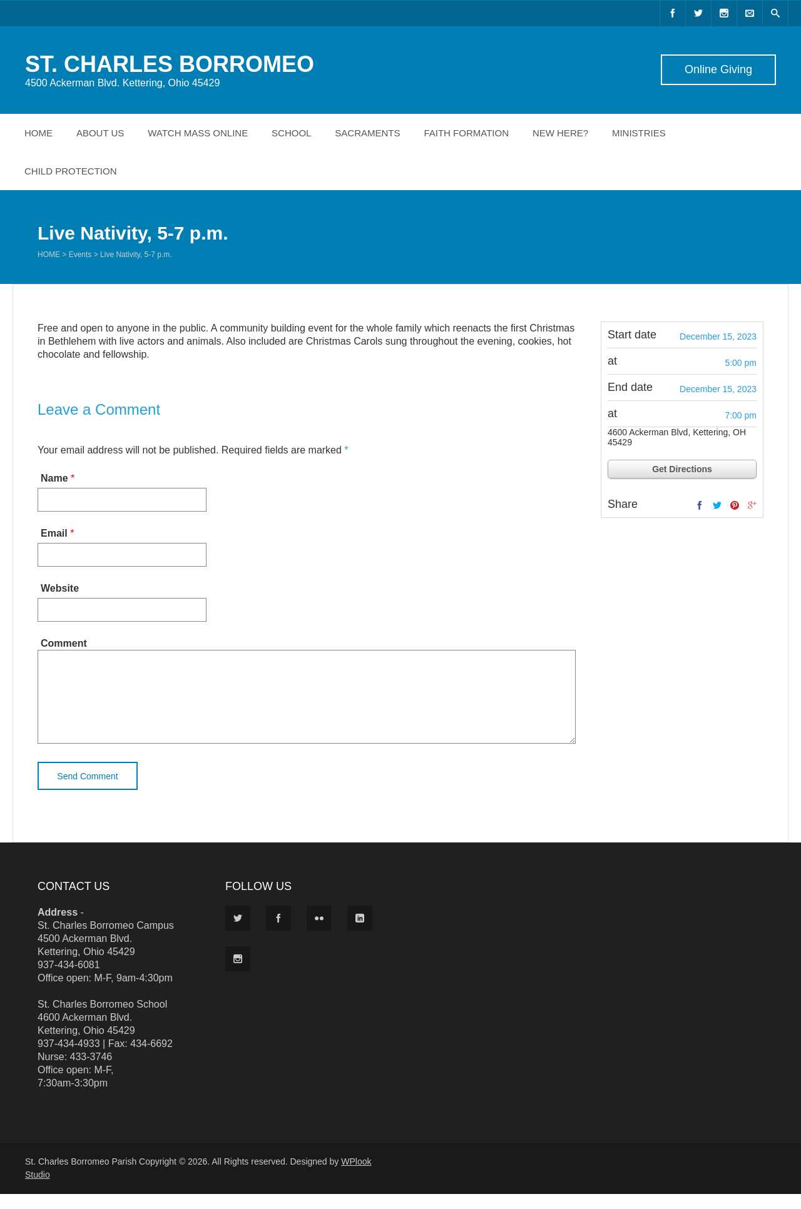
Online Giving (718, 69)
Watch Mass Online (198, 133)
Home (38, 133)
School (291, 133)
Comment (64, 643)
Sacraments (367, 133)
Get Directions (682, 469)
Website (60, 588)
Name (54, 478)
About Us (100, 133)
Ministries (639, 133)
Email (54, 533)
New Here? (560, 133)
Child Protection (70, 171)
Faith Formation (466, 133)
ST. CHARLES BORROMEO (169, 64)
